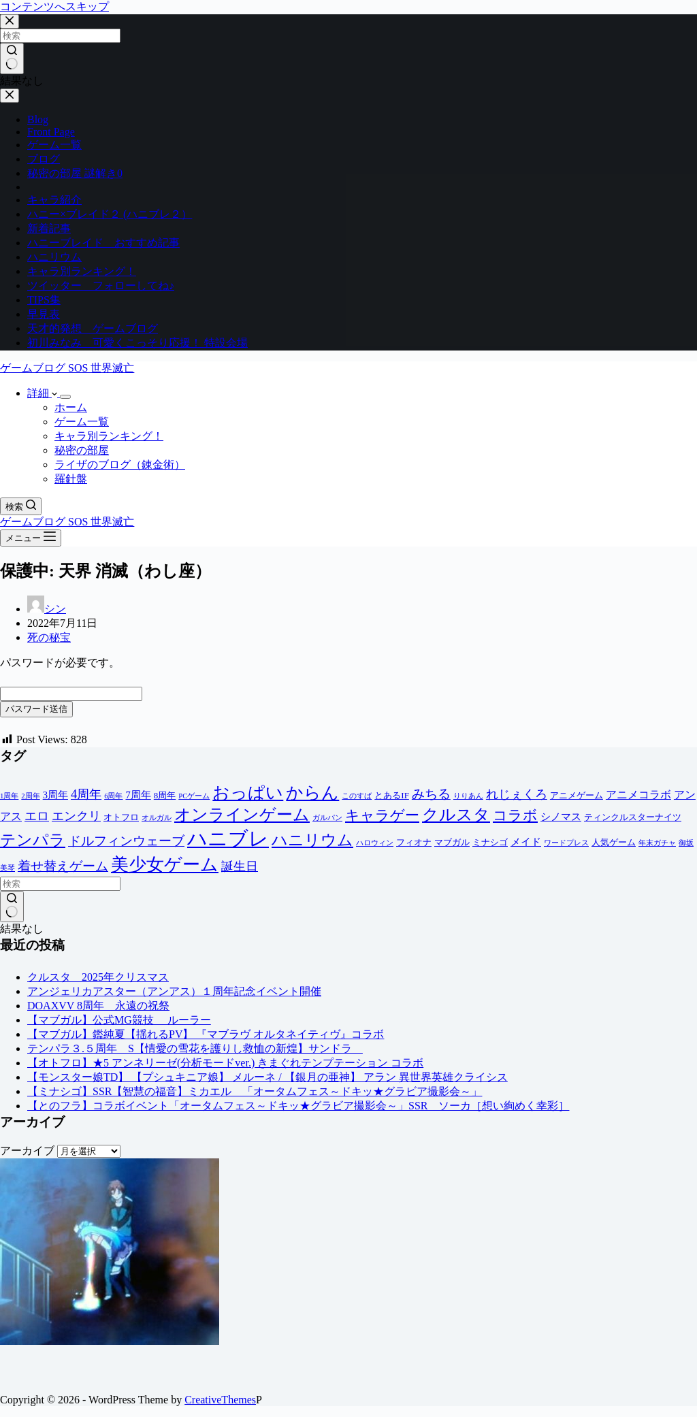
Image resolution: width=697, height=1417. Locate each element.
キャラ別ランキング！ (108, 436)
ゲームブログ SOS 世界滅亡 (67, 368)
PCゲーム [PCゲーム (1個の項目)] (194, 796)
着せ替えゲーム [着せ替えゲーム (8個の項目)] (63, 866)
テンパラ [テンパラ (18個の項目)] (32, 840)
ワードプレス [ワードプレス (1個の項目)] (566, 843)
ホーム (70, 407)
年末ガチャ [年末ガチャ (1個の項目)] (657, 843)
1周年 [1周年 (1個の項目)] (9, 796)
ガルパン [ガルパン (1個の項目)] (327, 817)
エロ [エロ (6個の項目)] (37, 816)
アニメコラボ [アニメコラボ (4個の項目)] (638, 794)
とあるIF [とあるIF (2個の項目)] (391, 795)
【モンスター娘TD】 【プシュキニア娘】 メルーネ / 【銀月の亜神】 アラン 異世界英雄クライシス (267, 1077)
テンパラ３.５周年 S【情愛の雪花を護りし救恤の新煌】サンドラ (195, 1048)
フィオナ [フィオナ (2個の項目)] (414, 842)
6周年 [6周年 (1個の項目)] (113, 796)
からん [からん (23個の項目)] (312, 792)
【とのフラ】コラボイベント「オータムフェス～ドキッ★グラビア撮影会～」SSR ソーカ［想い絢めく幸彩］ (298, 1105)
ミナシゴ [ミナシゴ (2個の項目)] (490, 842)
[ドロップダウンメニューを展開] (65, 397)
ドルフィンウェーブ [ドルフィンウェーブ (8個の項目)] (126, 841)
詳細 (43, 393)
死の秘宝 (49, 637)
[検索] (21, 506)
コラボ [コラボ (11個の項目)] (515, 815)
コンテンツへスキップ (54, 6)
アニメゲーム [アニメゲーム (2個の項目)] (576, 795)
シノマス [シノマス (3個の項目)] (560, 816)
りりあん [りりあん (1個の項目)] (468, 796)
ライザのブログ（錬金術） (119, 464)
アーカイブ (27, 1150)
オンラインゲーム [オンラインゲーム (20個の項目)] (242, 815)
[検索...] (60, 884)
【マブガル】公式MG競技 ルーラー (119, 1020)
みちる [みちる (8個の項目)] (431, 794)
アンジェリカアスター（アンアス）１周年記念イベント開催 (174, 991)
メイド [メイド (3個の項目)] (525, 841)
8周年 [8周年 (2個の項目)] (165, 795)
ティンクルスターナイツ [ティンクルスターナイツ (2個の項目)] (632, 817)
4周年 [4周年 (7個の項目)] (86, 794)
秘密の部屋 (81, 450)
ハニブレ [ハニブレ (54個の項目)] (228, 838)
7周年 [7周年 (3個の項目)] (137, 794)
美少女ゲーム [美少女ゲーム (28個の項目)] (164, 865)
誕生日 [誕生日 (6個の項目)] (239, 866)
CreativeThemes (220, 1399)
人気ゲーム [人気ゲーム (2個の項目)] (613, 842)
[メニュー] (30, 538)
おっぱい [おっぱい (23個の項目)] (247, 792)
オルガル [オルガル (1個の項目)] (157, 817)
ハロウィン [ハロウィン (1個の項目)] (374, 843)
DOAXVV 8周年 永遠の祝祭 (98, 1005)
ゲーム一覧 (81, 421)
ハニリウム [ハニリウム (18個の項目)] (312, 840)
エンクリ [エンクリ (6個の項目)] (76, 816)
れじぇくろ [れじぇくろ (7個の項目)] (516, 794)
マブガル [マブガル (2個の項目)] (452, 842)
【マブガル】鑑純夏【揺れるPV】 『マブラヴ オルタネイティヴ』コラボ (205, 1034)
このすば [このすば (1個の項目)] (357, 796)
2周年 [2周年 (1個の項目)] (30, 796)
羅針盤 (70, 479)
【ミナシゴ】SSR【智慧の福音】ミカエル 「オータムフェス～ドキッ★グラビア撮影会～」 (254, 1091)
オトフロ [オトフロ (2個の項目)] (121, 817)
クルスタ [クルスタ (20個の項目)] (456, 815)
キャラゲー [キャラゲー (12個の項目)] (382, 815)
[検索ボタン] (12, 906)
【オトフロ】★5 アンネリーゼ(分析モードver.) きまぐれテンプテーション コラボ (225, 1063)
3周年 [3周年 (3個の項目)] (55, 794)
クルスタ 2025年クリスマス (98, 977)
